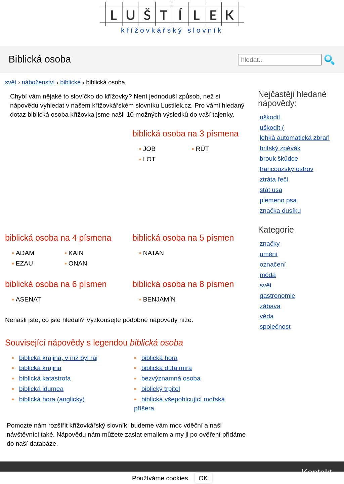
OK (203, 478)
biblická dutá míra (166, 367)
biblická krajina (40, 367)
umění (268, 253)
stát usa (271, 189)
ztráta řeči (274, 179)
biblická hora (159, 357)
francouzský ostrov (286, 168)
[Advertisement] (64, 171)
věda (267, 316)
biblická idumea (41, 388)
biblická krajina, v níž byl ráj (58, 357)
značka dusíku (280, 210)
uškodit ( (272, 127)
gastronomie (277, 295)
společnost (275, 326)
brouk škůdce (279, 158)
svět (265, 285)
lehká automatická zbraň (295, 137)
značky (270, 243)
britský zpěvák (280, 148)
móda (268, 274)
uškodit (270, 117)
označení (273, 264)
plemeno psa (278, 200)
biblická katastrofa (45, 378)
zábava (270, 306)
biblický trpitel (160, 388)
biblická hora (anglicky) (52, 399)
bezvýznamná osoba (171, 378)
